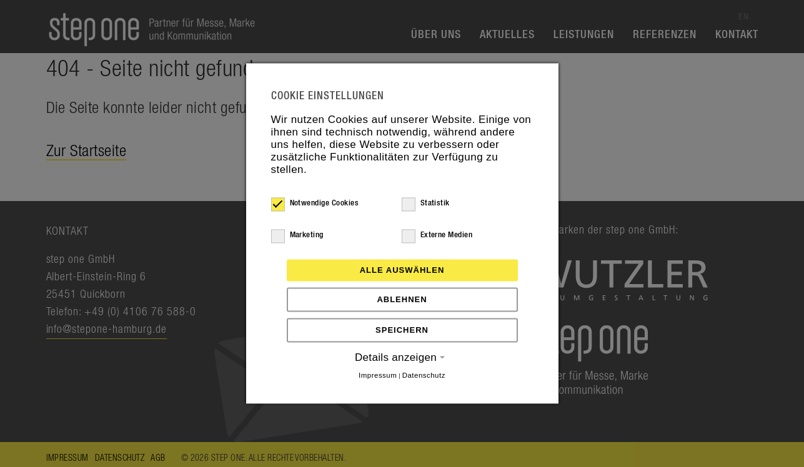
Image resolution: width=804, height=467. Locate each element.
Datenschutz (423, 375)
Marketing (297, 235)
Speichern (402, 330)
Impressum (378, 375)
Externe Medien (437, 235)
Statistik (426, 203)
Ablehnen (402, 299)
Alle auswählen (402, 270)
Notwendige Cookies (315, 203)
